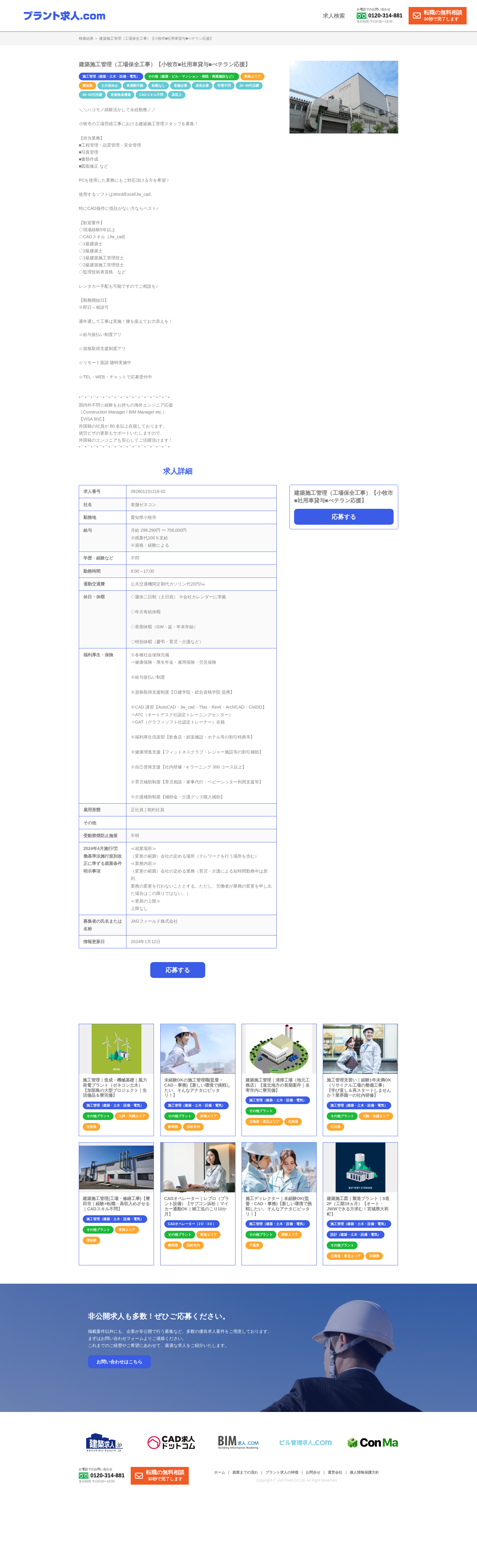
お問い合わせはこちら (119, 1362)
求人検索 (334, 16)
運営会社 (335, 1472)
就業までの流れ (245, 1472)
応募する (344, 516)
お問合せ (313, 1472)
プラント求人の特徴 (281, 1472)
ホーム (219, 1472)
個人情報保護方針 (364, 1472)
